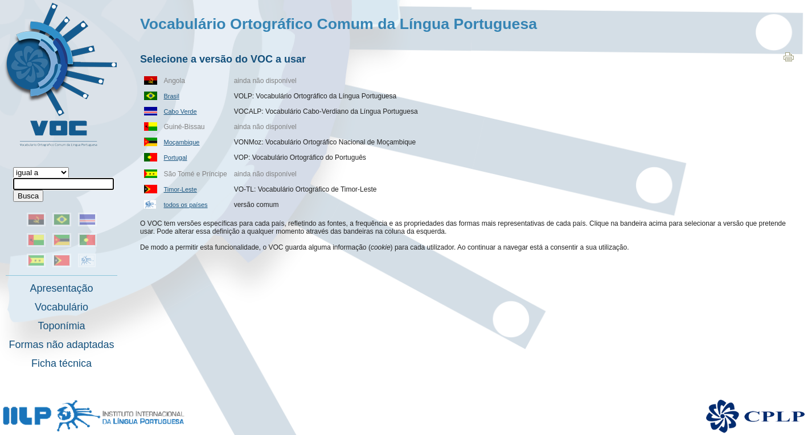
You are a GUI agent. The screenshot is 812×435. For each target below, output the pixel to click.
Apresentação (61, 288)
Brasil (172, 96)
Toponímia (61, 326)
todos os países (186, 204)
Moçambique (182, 142)
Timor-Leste (180, 189)
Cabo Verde (180, 111)
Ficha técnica (61, 363)
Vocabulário (61, 307)
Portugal (175, 157)
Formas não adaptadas (61, 344)
